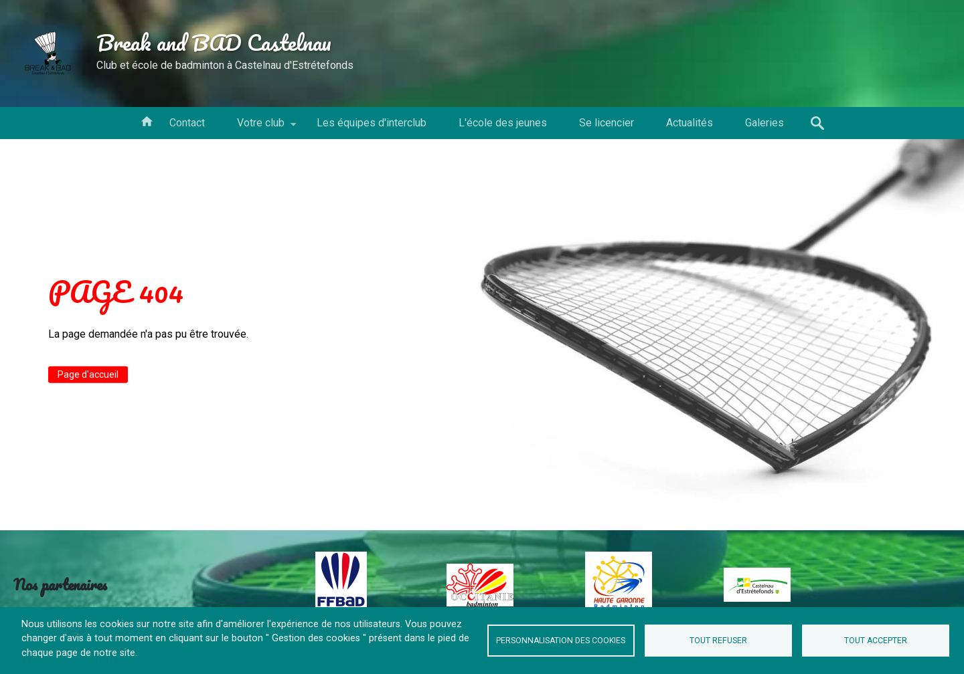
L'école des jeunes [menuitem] (503, 122)
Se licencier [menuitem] (606, 122)
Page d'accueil (88, 374)
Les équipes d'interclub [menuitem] (371, 122)
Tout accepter (875, 640)
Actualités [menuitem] (689, 122)
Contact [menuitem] (187, 122)
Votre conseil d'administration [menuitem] (146, 120)
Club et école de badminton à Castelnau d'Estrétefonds (224, 65)
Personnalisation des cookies (560, 640)
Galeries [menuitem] (764, 122)
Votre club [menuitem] (261, 127)
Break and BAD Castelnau (213, 42)
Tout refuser (718, 640)
